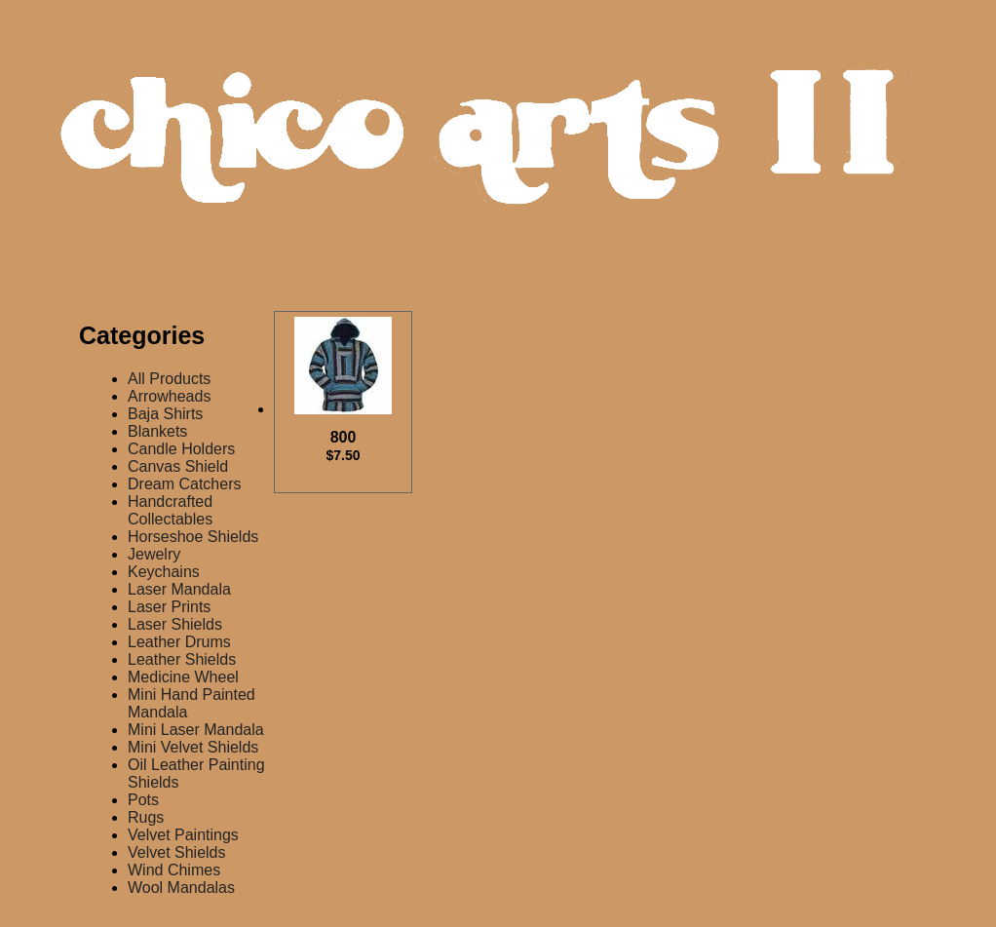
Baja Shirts (165, 414)
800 (343, 446)
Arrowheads (169, 396)
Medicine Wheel (183, 677)
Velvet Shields (177, 852)
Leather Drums (179, 642)
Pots (143, 800)
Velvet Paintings (183, 835)
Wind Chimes (174, 870)
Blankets (157, 431)
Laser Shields (175, 624)
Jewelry (154, 554)
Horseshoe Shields (193, 536)
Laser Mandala (179, 589)
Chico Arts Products (503, 152)
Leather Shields (182, 659)
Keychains (164, 571)
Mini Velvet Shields (193, 747)
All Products (169, 378)
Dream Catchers (184, 484)
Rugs (146, 817)
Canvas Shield (178, 466)
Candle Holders (181, 449)
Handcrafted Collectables (170, 510)
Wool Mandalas (181, 887)
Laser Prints (169, 607)
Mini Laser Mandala (196, 729)
